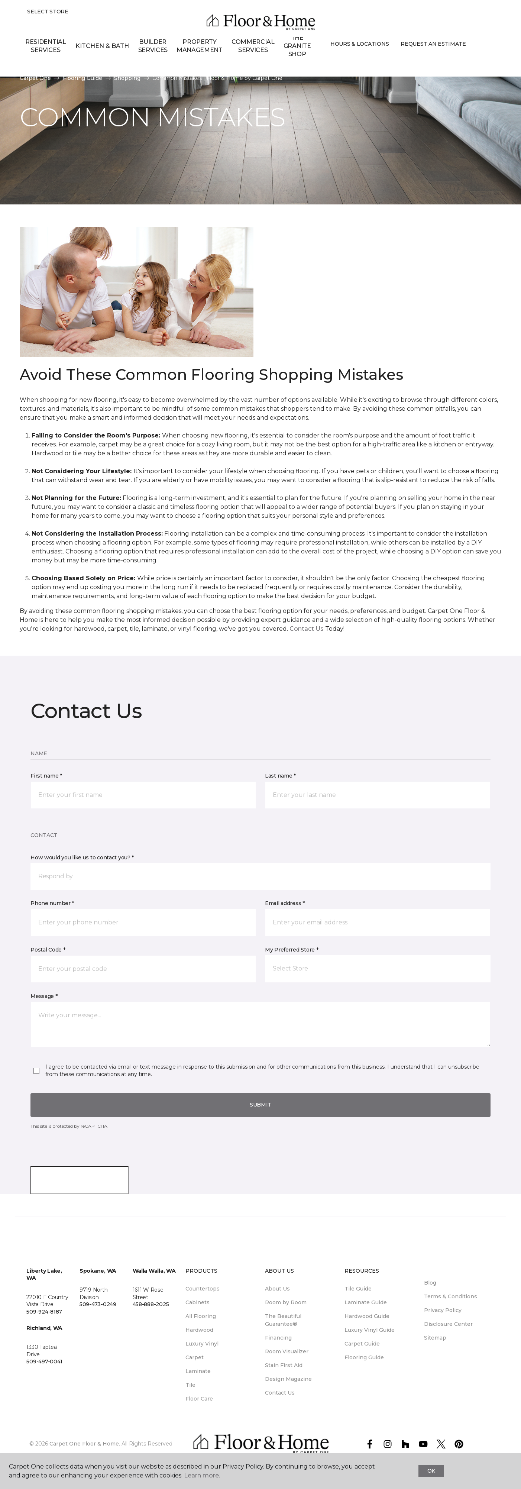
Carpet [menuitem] (194, 1357)
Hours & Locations (359, 44)
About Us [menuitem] (277, 1288)
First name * (46, 775)
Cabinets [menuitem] (197, 1302)
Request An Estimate (433, 44)
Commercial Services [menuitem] (253, 46)
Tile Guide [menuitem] (358, 1288)
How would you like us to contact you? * (82, 857)
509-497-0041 (44, 1361)
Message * (43, 996)
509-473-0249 (98, 1304)
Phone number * (52, 903)
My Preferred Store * (291, 949)
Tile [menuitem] (190, 1385)
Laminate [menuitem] (198, 1371)
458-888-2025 (151, 1304)
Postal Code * (47, 949)
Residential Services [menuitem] (45, 46)
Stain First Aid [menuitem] (283, 1365)
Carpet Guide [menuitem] (362, 1343)
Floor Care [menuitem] (199, 1398)
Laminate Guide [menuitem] (365, 1302)
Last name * (280, 775)
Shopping (127, 78)
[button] (477, 47)
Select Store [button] (47, 11)
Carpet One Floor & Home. (84, 1443)
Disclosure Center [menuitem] (448, 1324)
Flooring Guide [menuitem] (364, 1357)
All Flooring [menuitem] (200, 1316)
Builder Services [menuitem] (153, 46)
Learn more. (202, 1475)
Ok (431, 1470)
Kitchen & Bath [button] (102, 45)
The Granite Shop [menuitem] (297, 46)
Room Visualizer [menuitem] (286, 1351)
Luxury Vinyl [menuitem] (202, 1343)
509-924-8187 (44, 1311)
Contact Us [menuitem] (280, 1392)
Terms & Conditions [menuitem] (450, 1296)
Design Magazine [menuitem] (288, 1379)
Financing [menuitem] (278, 1337)
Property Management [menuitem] (200, 46)
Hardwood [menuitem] (199, 1330)
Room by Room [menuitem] (286, 1302)
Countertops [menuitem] (202, 1288)
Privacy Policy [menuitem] (443, 1310)
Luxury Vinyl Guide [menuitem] (369, 1330)
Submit (260, 1104)
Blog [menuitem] (430, 1282)
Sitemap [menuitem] (435, 1337)
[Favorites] (486, 47)
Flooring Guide (82, 78)
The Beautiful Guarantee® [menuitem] (283, 1320)
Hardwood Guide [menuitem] (366, 1316)
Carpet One (35, 78)
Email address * (285, 903)
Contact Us (306, 628)
